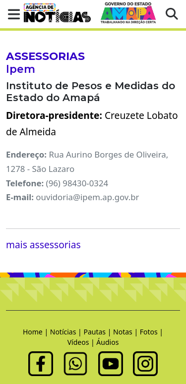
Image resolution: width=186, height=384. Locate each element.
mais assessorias (43, 244)
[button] (11, 14)
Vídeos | (82, 342)
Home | (36, 331)
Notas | (126, 331)
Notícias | (67, 331)
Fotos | (151, 331)
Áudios (107, 342)
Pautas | (98, 331)
